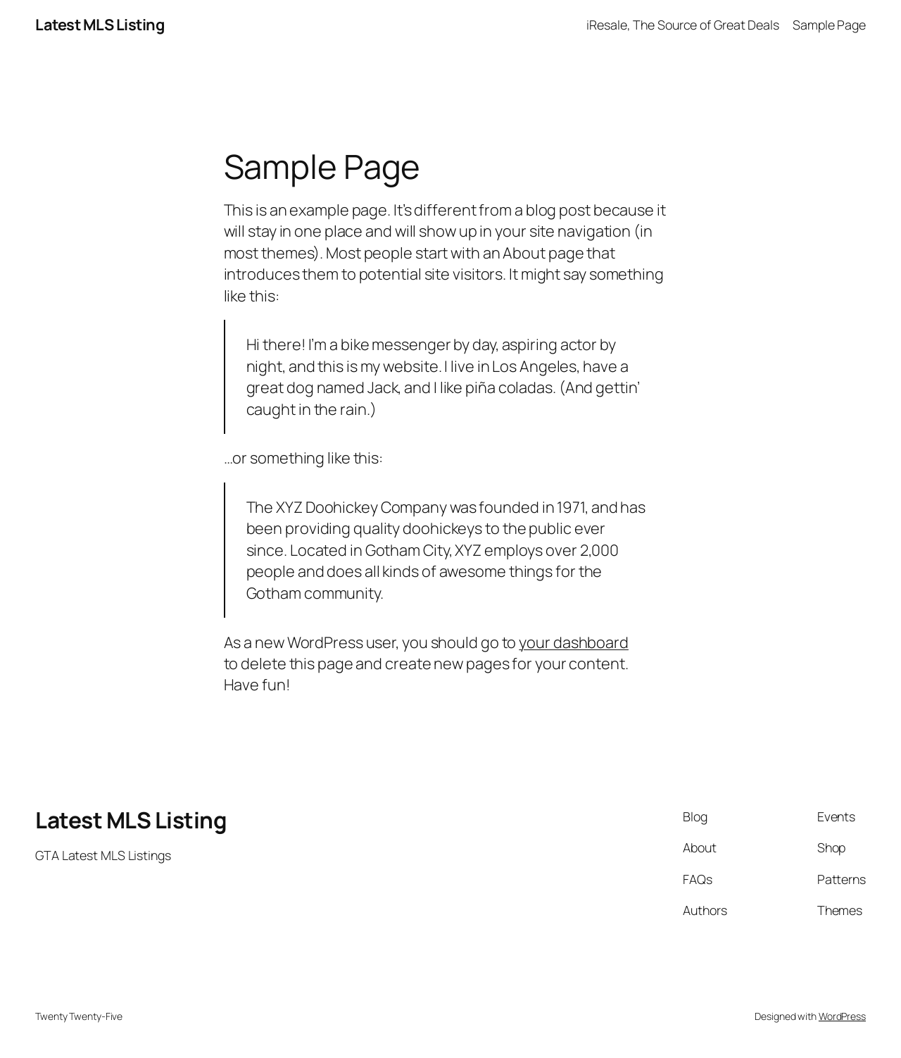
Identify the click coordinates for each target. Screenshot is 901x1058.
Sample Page (829, 24)
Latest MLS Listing (99, 24)
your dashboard (574, 642)
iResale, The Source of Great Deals (682, 24)
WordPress (842, 1016)
